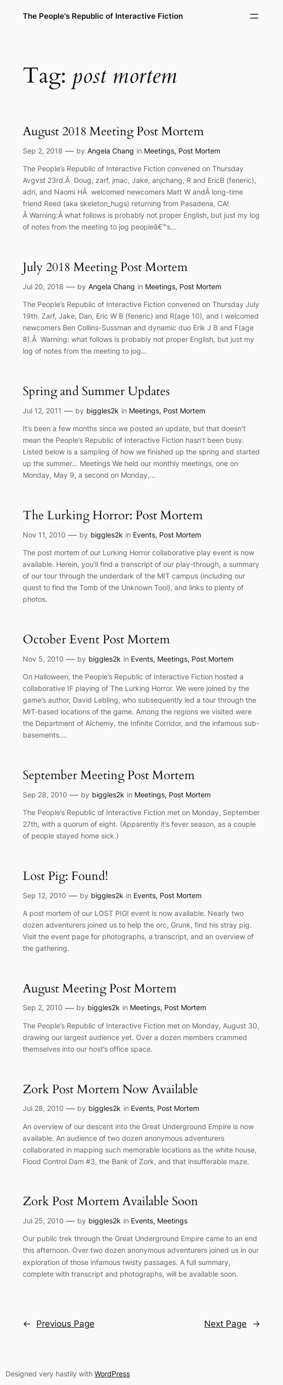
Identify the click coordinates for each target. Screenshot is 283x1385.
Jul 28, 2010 (43, 1108)
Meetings (159, 150)
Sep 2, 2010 (43, 1007)
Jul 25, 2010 (43, 1220)
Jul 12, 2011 (42, 410)
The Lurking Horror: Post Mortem (113, 516)
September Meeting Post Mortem (109, 775)
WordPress (112, 1373)
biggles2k (102, 410)
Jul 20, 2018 (43, 286)
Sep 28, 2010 (45, 794)
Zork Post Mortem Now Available (110, 1090)
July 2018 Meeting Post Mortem (105, 267)
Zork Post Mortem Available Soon (110, 1202)
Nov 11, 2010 (44, 534)
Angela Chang (110, 150)
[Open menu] (254, 16)
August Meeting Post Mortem (99, 989)
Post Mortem (199, 150)
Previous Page (59, 1323)
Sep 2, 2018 (43, 150)
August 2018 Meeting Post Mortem (113, 132)
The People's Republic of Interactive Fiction (103, 16)
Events (144, 534)
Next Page (232, 1323)
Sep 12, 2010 (44, 895)
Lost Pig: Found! (65, 876)
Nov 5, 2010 (43, 659)
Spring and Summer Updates (96, 391)
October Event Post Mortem (96, 640)
